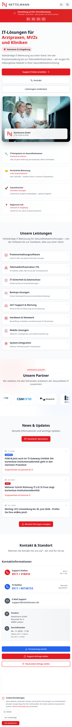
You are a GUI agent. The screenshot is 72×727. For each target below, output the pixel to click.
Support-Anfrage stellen (36, 656)
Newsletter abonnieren (36, 439)
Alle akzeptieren (11, 723)
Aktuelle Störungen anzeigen (36, 524)
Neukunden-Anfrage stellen (36, 664)
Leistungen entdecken (36, 89)
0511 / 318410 (21, 574)
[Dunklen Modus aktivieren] (61, 5)
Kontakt (36, 80)
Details (8, 712)
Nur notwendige (11, 717)
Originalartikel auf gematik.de (19, 469)
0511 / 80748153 (22, 588)
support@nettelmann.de (25, 602)
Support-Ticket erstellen (36, 72)
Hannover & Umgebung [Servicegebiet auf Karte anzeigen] (17, 49)
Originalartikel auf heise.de (18, 495)
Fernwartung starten (36, 649)
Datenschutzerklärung (20, 706)
